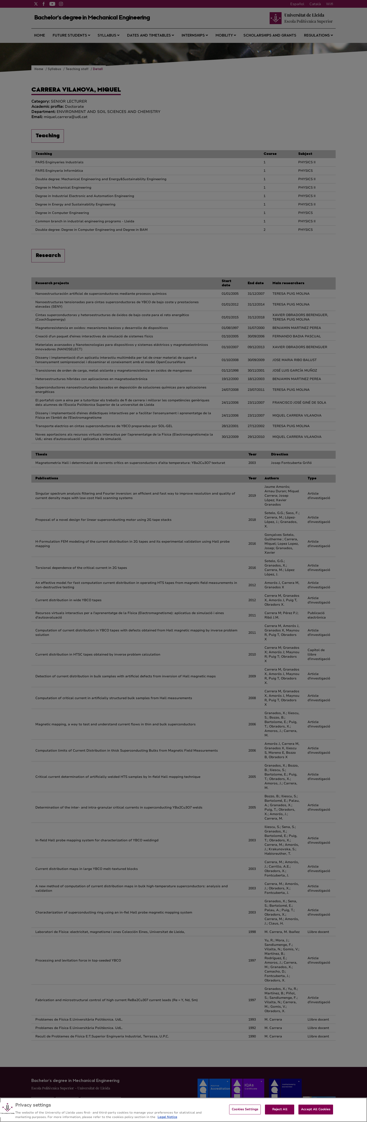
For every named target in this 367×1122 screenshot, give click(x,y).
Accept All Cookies (315, 1109)
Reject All (279, 1109)
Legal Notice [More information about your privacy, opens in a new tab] (167, 1117)
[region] (183, 1110)
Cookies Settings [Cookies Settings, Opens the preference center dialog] (245, 1109)
